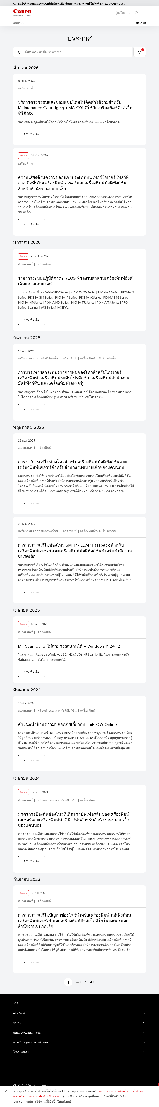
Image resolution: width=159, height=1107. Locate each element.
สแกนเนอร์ (25, 264)
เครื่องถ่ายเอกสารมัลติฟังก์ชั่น (38, 358)
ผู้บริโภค (121, 12)
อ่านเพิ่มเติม (32, 134)
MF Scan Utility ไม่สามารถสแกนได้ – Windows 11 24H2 (69, 646)
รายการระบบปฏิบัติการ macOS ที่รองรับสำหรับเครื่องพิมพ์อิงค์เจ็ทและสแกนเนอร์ (75, 281)
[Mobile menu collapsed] (143, 13)
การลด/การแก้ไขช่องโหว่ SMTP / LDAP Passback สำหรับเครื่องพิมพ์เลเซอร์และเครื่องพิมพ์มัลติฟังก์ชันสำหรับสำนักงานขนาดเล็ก (75, 550)
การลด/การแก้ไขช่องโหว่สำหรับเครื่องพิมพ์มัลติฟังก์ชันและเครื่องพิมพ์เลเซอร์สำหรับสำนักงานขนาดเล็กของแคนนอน (72, 464)
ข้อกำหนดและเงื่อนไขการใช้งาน (121, 1091)
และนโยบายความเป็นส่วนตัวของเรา (38, 1096)
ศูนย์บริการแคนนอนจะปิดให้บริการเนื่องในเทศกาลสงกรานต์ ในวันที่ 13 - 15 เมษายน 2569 (71, 3)
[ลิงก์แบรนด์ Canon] (22, 12)
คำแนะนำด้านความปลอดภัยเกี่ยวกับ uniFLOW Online (67, 724)
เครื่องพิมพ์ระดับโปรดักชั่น (98, 358)
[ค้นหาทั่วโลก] (136, 13)
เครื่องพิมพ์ (25, 88)
